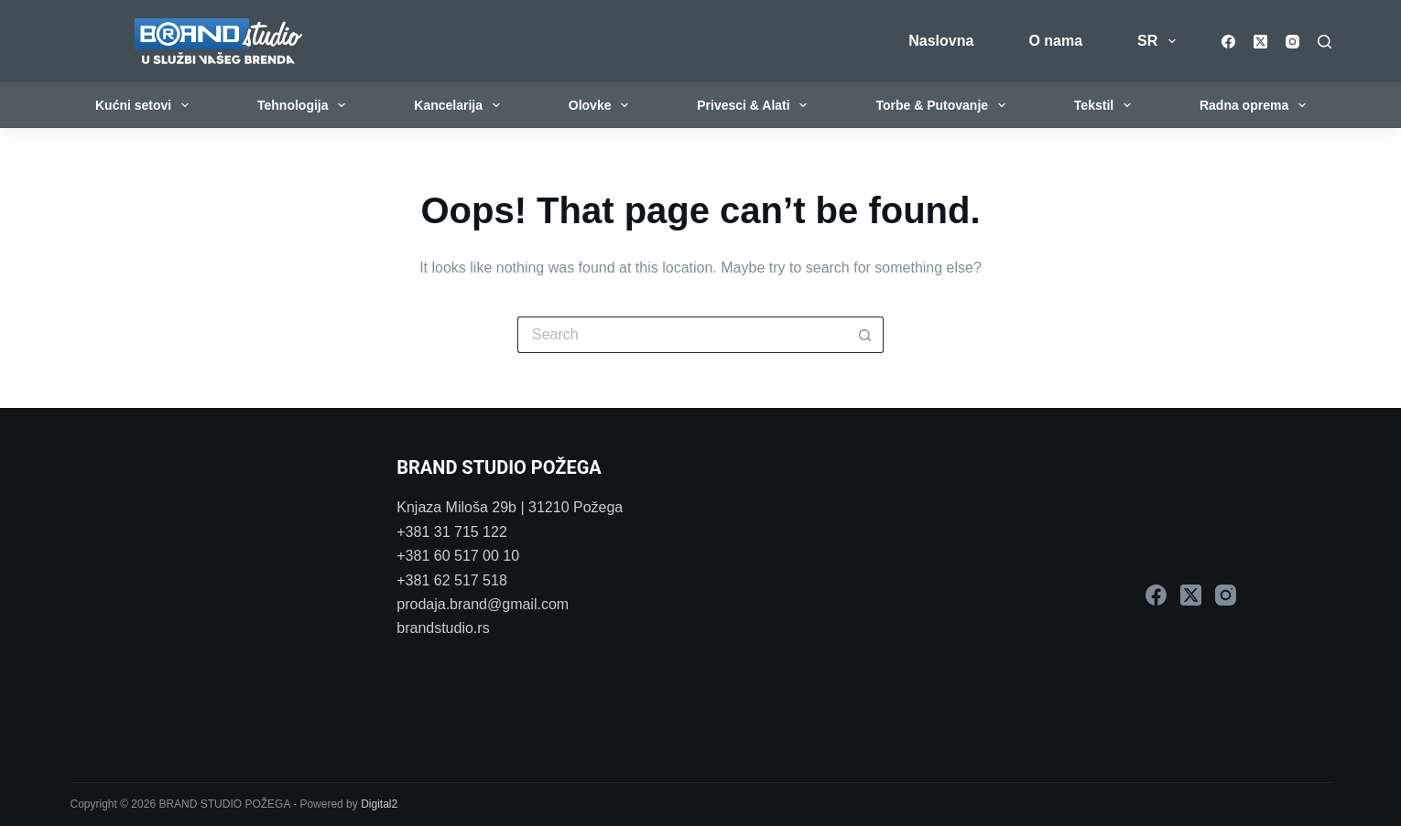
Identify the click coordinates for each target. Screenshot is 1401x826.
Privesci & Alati (755, 105)
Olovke (602, 105)
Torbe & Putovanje (943, 105)
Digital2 (379, 804)
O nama (1055, 40)
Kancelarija (460, 105)
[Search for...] (682, 334)
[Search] (1324, 41)
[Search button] (865, 334)
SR (1159, 41)
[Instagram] (1292, 41)
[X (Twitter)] (1260, 41)
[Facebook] (1228, 41)
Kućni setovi (145, 105)
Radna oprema (1256, 105)
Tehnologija (305, 105)
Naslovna (940, 40)
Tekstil (1106, 105)
